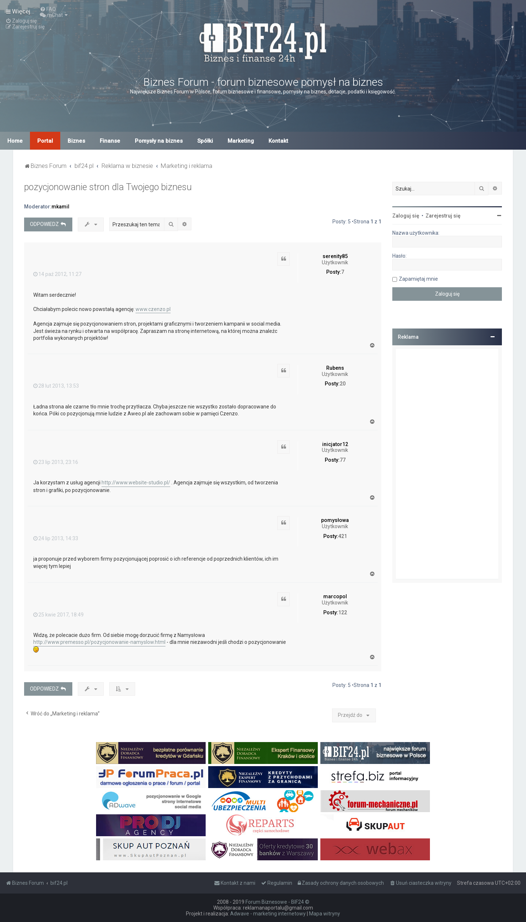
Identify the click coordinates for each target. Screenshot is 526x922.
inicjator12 (335, 444)
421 (342, 536)
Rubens (335, 368)
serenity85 (335, 256)
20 (343, 384)
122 (342, 612)
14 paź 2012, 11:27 (57, 274)
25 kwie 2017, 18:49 (58, 615)
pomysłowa (335, 520)
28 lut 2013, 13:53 (56, 386)
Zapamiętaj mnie (418, 279)
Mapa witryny (324, 914)
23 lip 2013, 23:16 (55, 462)
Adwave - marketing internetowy (268, 914)
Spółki (205, 141)
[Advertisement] (447, 463)
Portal (45, 141)
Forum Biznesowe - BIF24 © (277, 902)
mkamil (60, 207)
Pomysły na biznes (159, 141)
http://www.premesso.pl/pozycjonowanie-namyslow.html (99, 642)
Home (15, 141)
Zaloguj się (405, 216)
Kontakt (278, 141)
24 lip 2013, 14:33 (55, 538)
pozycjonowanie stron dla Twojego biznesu (108, 187)
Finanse (110, 141)
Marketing (241, 141)
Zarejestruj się (443, 216)
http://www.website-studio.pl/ (136, 482)
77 (343, 460)
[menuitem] (48, 9)
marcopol (335, 596)
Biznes (76, 141)
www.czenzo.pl (153, 309)
